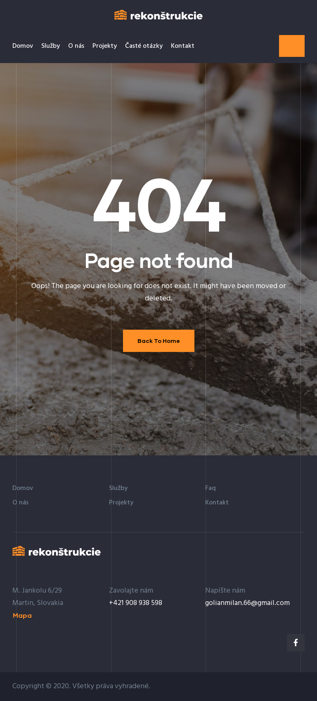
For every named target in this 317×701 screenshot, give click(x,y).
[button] (292, 46)
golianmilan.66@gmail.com (247, 603)
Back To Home (158, 340)
